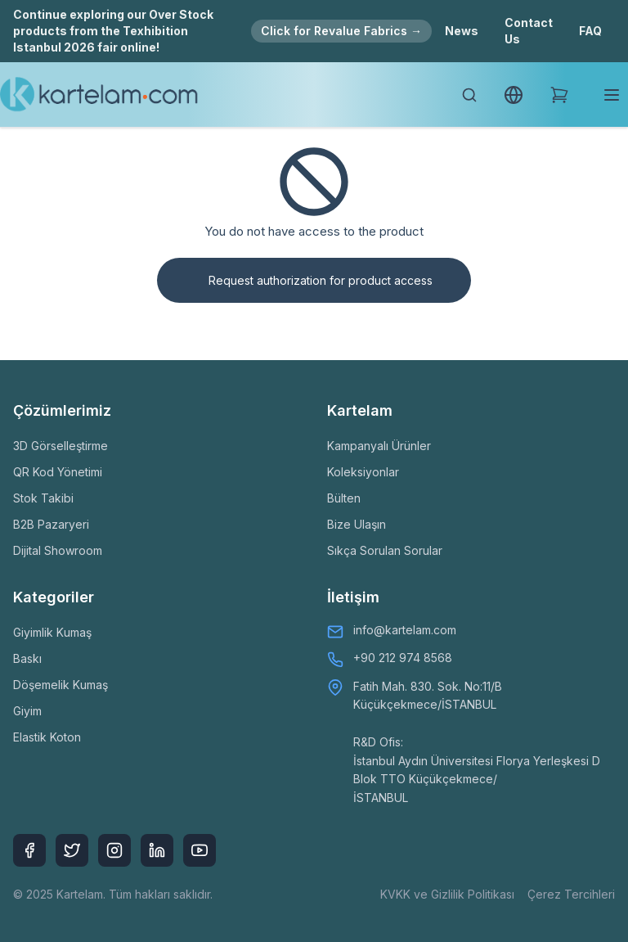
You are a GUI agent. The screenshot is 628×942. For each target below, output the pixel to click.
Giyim (27, 711)
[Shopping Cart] (559, 95)
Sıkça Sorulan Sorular (384, 550)
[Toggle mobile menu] (611, 95)
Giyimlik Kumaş (52, 632)
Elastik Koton (47, 737)
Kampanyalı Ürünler (379, 446)
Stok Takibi (43, 498)
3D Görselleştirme (60, 446)
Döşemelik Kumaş (60, 685)
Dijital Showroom (57, 550)
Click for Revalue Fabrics (341, 31)
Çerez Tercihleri (571, 894)
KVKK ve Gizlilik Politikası (447, 894)
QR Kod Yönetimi (57, 472)
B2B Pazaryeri (51, 524)
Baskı (27, 658)
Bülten (344, 498)
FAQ (590, 31)
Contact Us (529, 31)
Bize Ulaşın (356, 524)
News (461, 31)
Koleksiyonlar (363, 472)
